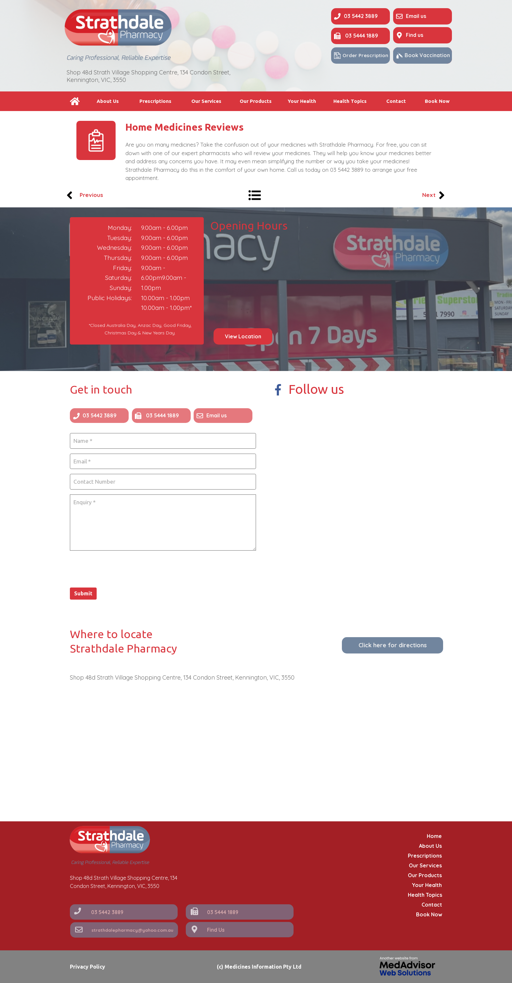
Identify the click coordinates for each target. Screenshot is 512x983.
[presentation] (119, 566)
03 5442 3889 (346, 169)
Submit (83, 592)
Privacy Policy (87, 967)
